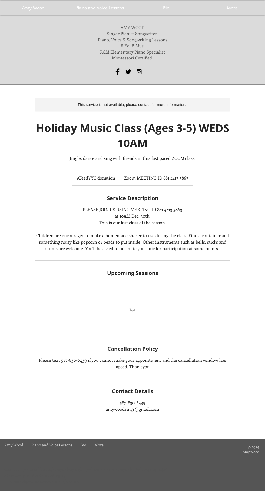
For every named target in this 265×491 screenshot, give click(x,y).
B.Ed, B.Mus (133, 45)
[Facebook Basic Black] (117, 71)
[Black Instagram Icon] (139, 71)
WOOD (137, 27)
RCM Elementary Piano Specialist (132, 52)
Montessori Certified (132, 58)
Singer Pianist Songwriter (132, 33)
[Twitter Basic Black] (128, 71)
